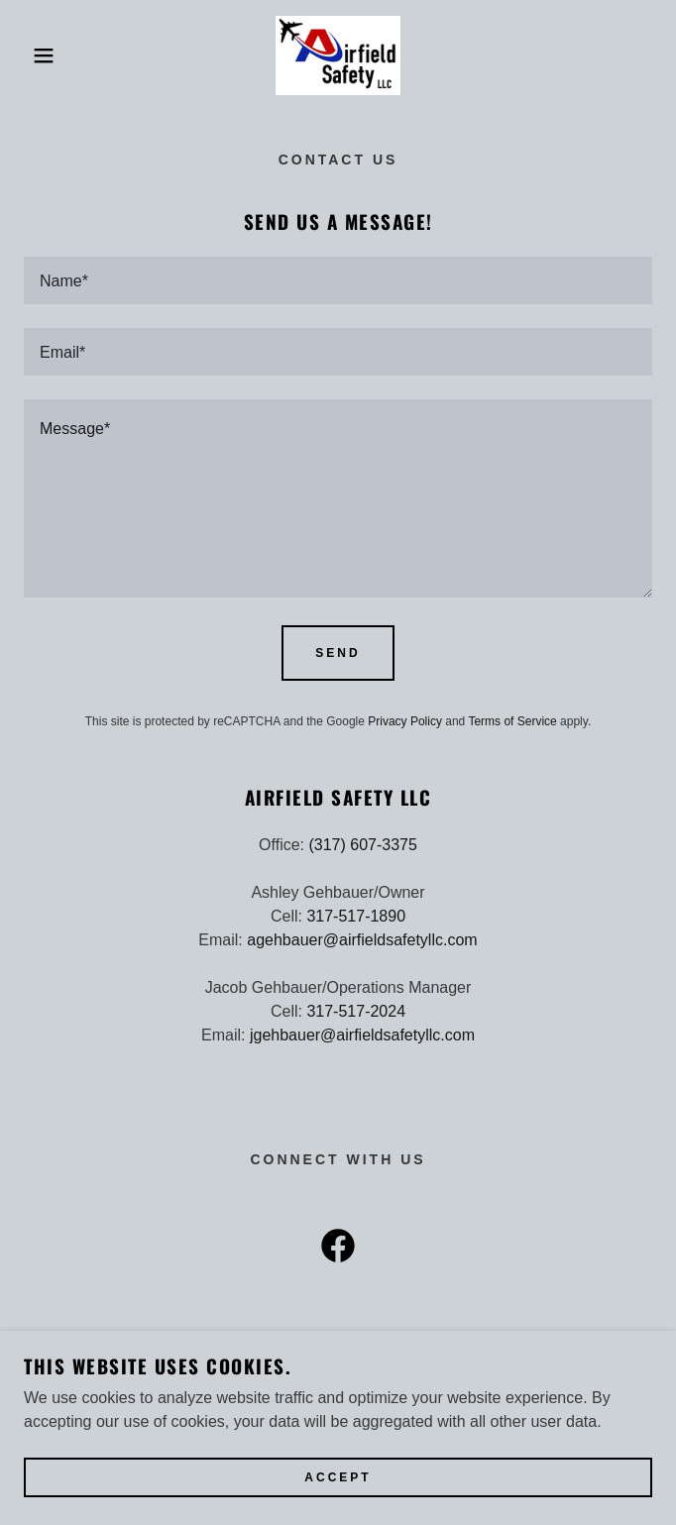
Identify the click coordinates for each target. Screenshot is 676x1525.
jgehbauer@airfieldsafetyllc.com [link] (362, 1035)
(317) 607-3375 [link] (362, 844)
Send (337, 653)
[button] (44, 55)
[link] (338, 55)
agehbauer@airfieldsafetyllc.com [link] (362, 939)
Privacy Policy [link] (405, 721)
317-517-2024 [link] (355, 1011)
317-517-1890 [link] (355, 916)
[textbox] (338, 280)
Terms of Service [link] (512, 721)
